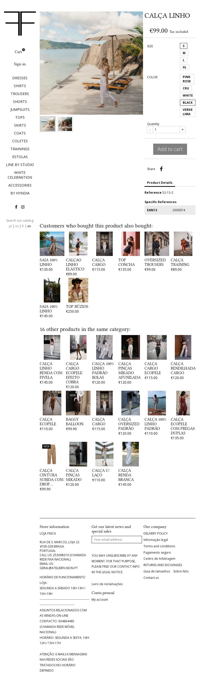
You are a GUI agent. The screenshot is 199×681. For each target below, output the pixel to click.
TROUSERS (20, 93)
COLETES (20, 141)
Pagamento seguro (157, 553)
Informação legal (156, 540)
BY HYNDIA (20, 193)
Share (161, 169)
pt (10, 226)
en (29, 226)
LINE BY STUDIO (20, 164)
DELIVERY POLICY (156, 534)
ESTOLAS (20, 156)
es (17, 226)
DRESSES (19, 77)
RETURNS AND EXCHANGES (163, 565)
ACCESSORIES (20, 185)
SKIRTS (20, 125)
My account (100, 600)
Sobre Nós (181, 571)
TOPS (20, 117)
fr (23, 226)
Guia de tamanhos (157, 571)
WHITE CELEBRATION (20, 175)
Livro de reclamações (107, 584)
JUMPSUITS (20, 109)
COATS (20, 133)
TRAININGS (20, 148)
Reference (153, 192)
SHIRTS (20, 85)
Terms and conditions (159, 546)
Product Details (160, 182)
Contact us (151, 578)
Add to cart (170, 149)
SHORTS (20, 101)
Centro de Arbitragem (159, 559)
